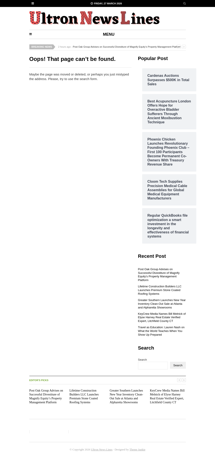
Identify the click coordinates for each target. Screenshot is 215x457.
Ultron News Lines (102, 449)
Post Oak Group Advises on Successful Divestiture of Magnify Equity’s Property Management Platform (127, 46)
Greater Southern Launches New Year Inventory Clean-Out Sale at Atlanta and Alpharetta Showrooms (162, 303)
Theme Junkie (137, 449)
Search (142, 359)
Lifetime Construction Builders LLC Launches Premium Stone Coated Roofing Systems (160, 290)
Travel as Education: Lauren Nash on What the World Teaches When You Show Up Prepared (161, 331)
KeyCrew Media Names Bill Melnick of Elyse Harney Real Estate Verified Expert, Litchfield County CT (162, 317)
